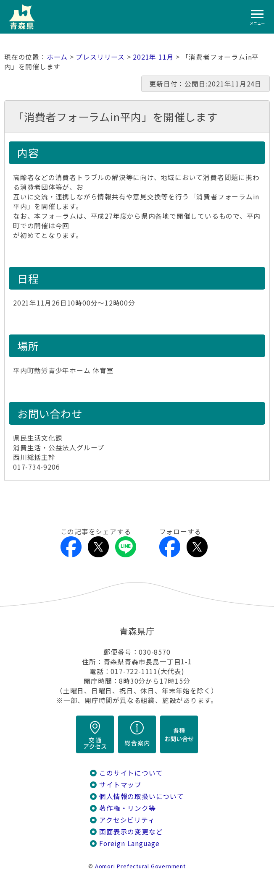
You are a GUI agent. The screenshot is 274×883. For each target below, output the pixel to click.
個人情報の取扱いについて (141, 796)
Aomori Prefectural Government (140, 866)
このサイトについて (131, 773)
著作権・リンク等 (127, 808)
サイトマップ (120, 784)
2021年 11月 (153, 57)
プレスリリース (100, 57)
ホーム (57, 57)
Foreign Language (129, 843)
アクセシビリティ (127, 820)
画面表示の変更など (131, 831)
